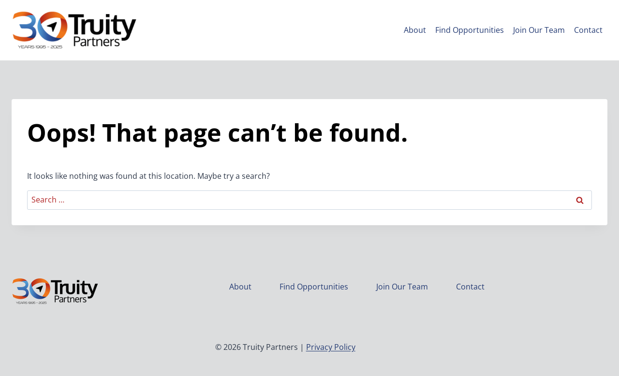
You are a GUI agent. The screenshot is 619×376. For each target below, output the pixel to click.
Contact (588, 30)
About (415, 30)
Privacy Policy (330, 347)
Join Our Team (539, 30)
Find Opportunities (469, 30)
